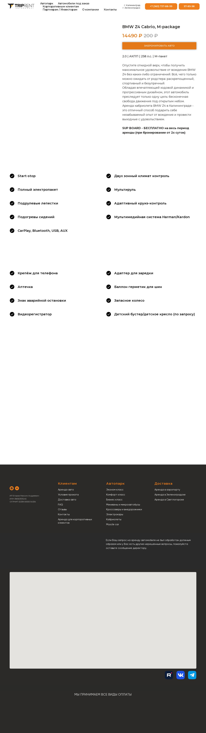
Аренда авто (66, 489)
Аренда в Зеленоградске (170, 494)
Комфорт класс (115, 494)
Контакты (110, 9)
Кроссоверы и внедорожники (124, 509)
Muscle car (112, 524)
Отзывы (62, 509)
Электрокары (114, 514)
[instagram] (12, 488)
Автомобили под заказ (73, 3)
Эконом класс (114, 489)
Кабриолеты (113, 519)
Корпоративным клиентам (61, 6)
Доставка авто (67, 499)
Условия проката (68, 494)
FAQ (60, 504)
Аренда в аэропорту (167, 489)
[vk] (17, 488)
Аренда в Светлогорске (169, 499)
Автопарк (46, 3)
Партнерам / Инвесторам (60, 9)
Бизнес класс (114, 499)
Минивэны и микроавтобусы (123, 504)
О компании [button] (90, 9)
